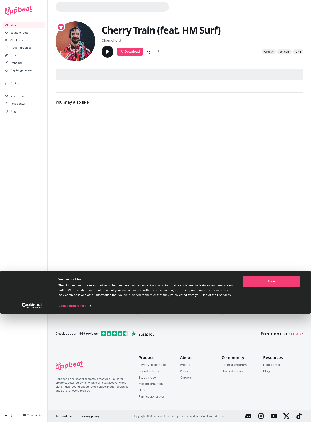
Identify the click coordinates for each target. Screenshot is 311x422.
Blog (266, 371)
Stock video (147, 377)
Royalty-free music (153, 365)
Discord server (232, 371)
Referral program (234, 365)
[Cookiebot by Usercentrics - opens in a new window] (32, 414)
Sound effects (149, 371)
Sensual (284, 51)
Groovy (269, 51)
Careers (186, 377)
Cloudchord (111, 40)
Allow (271, 390)
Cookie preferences (72, 414)
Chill (298, 51)
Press (184, 371)
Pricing (185, 365)
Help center (271, 365)
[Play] (107, 52)
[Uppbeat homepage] (24, 10)
